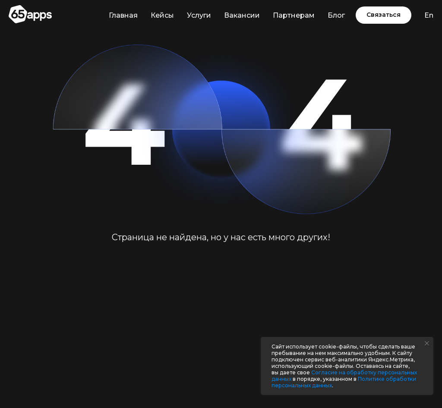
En (428, 15)
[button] (383, 15)
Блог (336, 15)
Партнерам (294, 15)
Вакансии (242, 15)
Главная (123, 15)
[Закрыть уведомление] (427, 343)
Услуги (199, 15)
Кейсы (162, 15)
